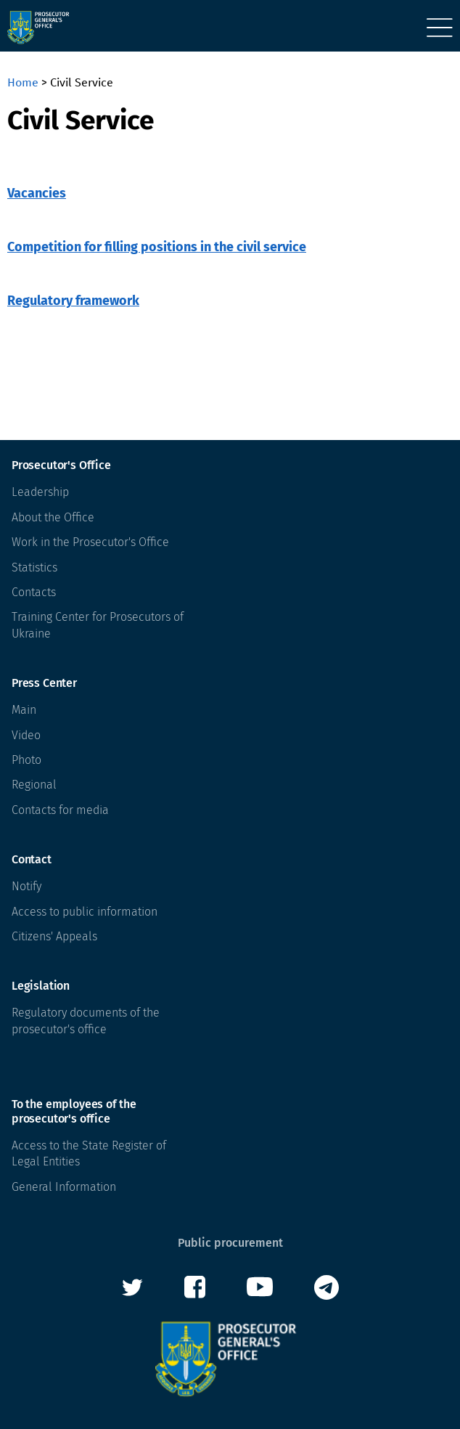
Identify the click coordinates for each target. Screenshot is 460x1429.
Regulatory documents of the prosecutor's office (86, 1020)
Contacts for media (60, 810)
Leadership (40, 492)
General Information (64, 1187)
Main (24, 710)
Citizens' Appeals (54, 936)
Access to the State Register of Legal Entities (89, 1153)
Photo (26, 760)
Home (22, 82)
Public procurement (230, 1243)
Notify (26, 886)
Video (26, 735)
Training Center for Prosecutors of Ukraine (98, 625)
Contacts (34, 592)
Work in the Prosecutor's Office (90, 542)
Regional (34, 784)
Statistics (34, 567)
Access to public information (84, 912)
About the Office (53, 517)
